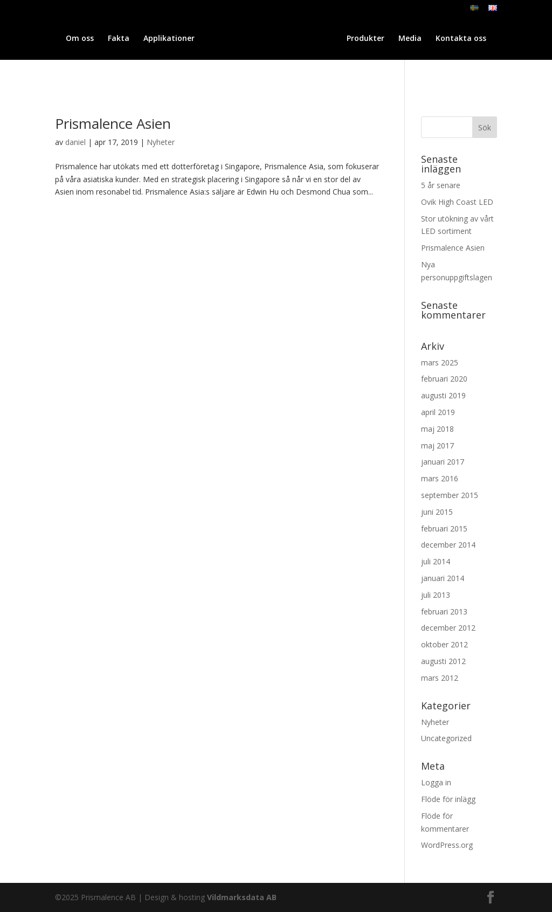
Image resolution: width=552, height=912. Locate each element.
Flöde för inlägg (448, 799)
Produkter (425, 38)
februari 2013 (444, 611)
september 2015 (449, 495)
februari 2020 (444, 379)
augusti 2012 (443, 661)
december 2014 (448, 545)
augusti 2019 (443, 395)
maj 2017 (437, 445)
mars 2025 (439, 362)
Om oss (73, 38)
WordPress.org (447, 845)
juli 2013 (435, 595)
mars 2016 (439, 478)
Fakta (112, 38)
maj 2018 (437, 429)
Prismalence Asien (113, 123)
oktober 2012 (444, 644)
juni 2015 (437, 512)
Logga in (436, 782)
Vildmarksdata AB (242, 897)
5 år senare (440, 185)
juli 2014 (435, 561)
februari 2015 (444, 528)
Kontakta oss (276, 64)
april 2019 (438, 412)
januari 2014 (442, 578)
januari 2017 (442, 462)
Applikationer (162, 38)
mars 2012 (439, 678)
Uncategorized (446, 738)
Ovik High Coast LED (457, 202)
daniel (75, 142)
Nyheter (161, 142)
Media (469, 38)
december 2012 (448, 628)
